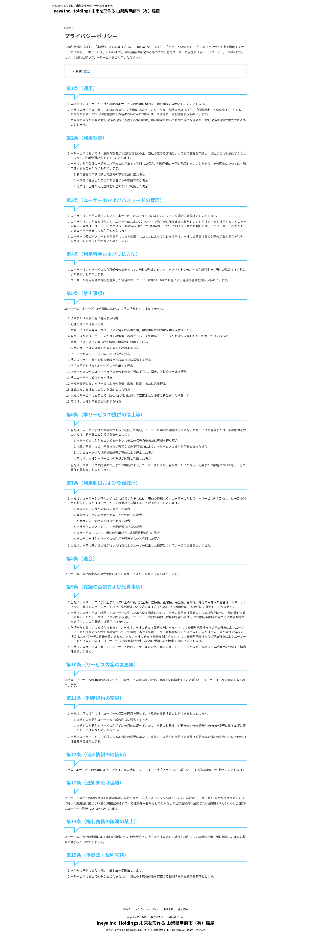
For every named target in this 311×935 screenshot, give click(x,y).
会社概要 (183, 908)
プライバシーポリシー (147, 908)
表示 (86, 71)
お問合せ (168, 908)
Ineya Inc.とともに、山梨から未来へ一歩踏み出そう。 (155, 916)
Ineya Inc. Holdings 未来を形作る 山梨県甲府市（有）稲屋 (106, 10)
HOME (126, 908)
